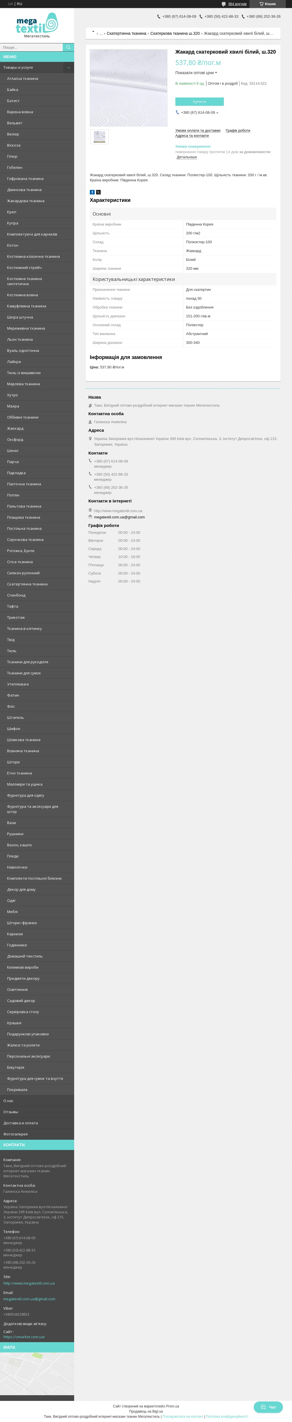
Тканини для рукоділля (27, 661)
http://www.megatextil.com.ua (29, 1283)
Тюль (12, 650)
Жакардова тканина (25, 200)
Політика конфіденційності (227, 1417)
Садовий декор (21, 1000)
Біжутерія (15, 1067)
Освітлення (17, 989)
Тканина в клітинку (24, 628)
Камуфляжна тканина (26, 306)
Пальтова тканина (24, 506)
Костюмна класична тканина (33, 256)
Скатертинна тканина (27, 584)
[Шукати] (68, 47)
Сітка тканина (20, 561)
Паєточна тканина (24, 483)
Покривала (17, 1089)
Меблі (12, 911)
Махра (13, 406)
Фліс (11, 706)
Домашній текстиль (25, 956)
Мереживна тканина (26, 328)
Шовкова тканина (23, 739)
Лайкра (14, 361)
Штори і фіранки (22, 922)
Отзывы (10, 1111)
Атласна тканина (22, 78)
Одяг (11, 900)
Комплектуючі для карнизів (32, 234)
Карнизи (15, 933)
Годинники (17, 945)
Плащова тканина (23, 517)
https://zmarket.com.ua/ (24, 1336)
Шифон (13, 728)
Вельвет (15, 122)
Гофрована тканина (25, 178)
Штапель (15, 717)
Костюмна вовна (22, 294)
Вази (11, 822)
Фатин (13, 695)
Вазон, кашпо (19, 844)
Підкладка (16, 472)
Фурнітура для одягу (25, 795)
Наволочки (17, 867)
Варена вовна (20, 111)
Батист (13, 100)
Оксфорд (15, 439)
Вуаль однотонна (23, 350)
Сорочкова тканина (25, 539)
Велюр (13, 134)
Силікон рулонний (23, 572)
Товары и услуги (18, 67)
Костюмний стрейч (24, 267)
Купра (12, 223)
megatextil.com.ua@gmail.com (29, 1298)
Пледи (13, 856)
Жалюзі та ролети (23, 1045)
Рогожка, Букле (21, 550)
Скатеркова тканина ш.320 (175, 33)
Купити (199, 101)
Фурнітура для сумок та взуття (35, 1078)
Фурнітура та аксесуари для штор (32, 809)
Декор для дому (21, 889)
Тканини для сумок (24, 672)
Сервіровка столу (23, 1011)
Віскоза (14, 145)
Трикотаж (16, 617)
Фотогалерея (15, 1134)
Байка (12, 89)
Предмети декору (23, 978)
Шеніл (12, 450)
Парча (13, 461)
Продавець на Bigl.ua (146, 1411)
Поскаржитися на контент (183, 1417)
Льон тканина (20, 339)
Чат (268, 1407)
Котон (12, 245)
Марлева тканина (23, 383)
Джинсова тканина (24, 189)
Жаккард (15, 428)
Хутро (12, 394)
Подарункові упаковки (28, 1033)
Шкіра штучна (20, 317)
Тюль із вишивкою (24, 372)
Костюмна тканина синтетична (24, 281)
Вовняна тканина (23, 750)
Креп (11, 211)
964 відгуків (237, 4)
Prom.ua (172, 1406)
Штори (13, 761)
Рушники (15, 833)
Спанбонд (16, 595)
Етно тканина (19, 773)
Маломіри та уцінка (24, 784)
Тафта (12, 606)
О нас (8, 1100)
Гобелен (14, 167)
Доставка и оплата (20, 1122)
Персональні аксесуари (28, 1056)
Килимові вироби (22, 967)
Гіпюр (12, 156)
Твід (11, 639)
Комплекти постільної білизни (34, 878)
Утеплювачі (18, 684)
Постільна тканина (24, 528)
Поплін (13, 495)
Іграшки (14, 1022)
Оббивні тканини (22, 417)
